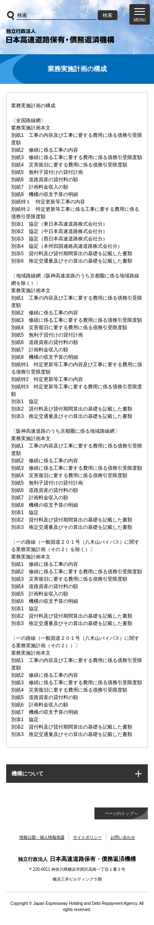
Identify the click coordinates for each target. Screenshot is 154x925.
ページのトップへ (121, 813)
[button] (139, 14)
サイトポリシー (87, 837)
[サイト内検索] (56, 15)
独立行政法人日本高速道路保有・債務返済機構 (60, 36)
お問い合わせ (122, 837)
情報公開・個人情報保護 (41, 837)
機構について (27, 773)
